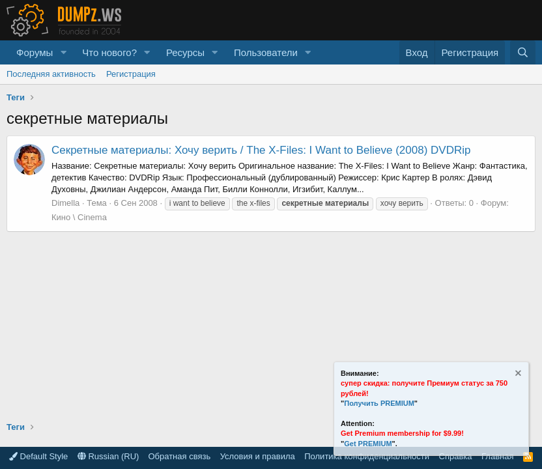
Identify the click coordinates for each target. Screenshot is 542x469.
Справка (455, 456)
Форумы (34, 52)
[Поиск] (522, 52)
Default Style (38, 456)
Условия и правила (257, 456)
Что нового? (109, 52)
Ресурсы (185, 52)
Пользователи (266, 52)
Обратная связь (179, 456)
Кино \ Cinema (79, 217)
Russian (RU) (108, 456)
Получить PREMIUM (379, 403)
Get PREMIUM (368, 444)
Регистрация (131, 74)
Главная (497, 456)
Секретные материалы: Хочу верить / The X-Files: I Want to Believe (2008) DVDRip (260, 150)
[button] (63, 52)
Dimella (65, 203)
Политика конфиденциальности (366, 456)
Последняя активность (51, 74)
